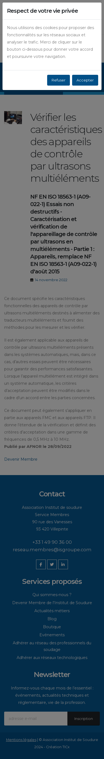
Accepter (85, 80)
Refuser (58, 80)
